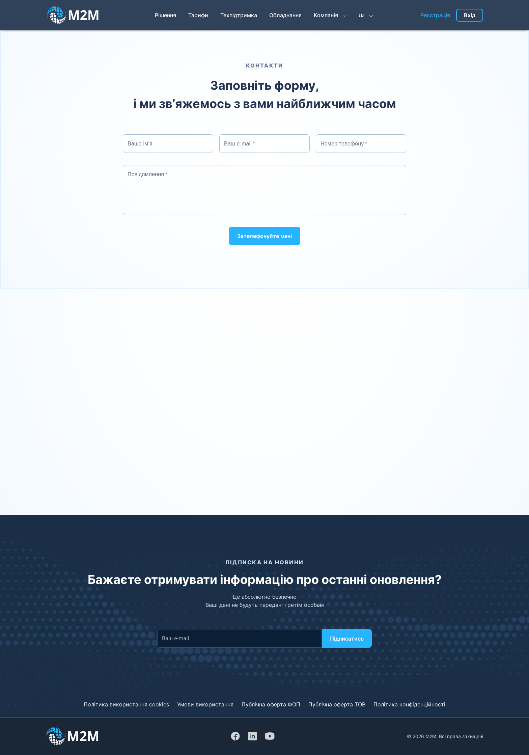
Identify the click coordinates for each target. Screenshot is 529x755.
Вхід (469, 15)
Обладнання (285, 15)
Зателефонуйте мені (264, 236)
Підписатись (347, 638)
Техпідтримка (238, 15)
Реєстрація (435, 15)
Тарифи (198, 15)
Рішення (165, 15)
